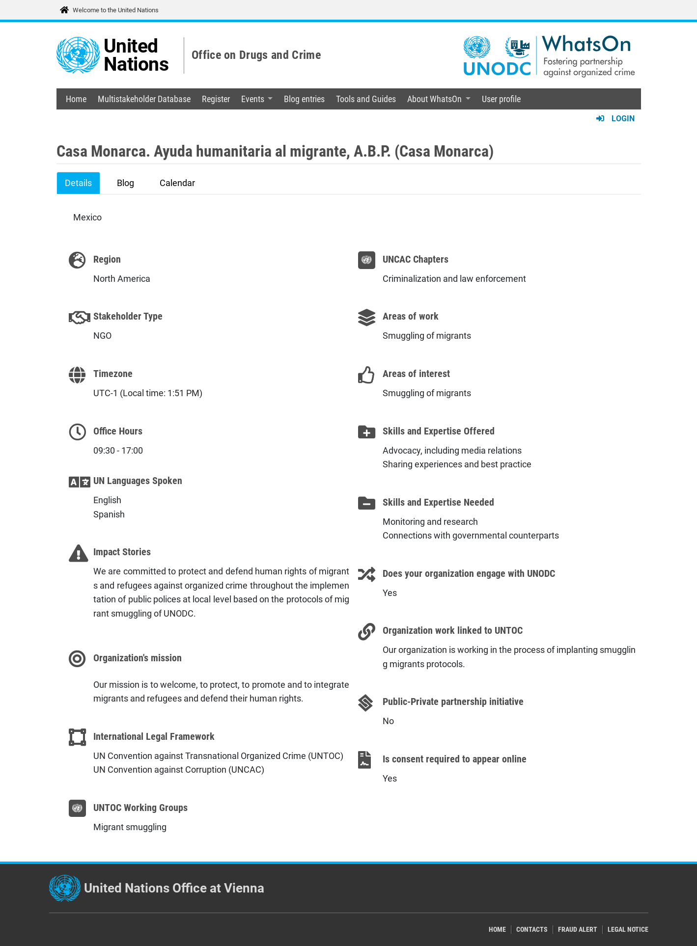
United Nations (136, 55)
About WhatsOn (434, 99)
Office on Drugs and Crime (256, 55)
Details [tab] (78, 183)
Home (76, 99)
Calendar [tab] (177, 183)
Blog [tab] (125, 183)
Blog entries (304, 99)
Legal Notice (628, 929)
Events (252, 99)
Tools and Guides (366, 99)
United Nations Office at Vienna (174, 888)
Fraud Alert (577, 929)
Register (216, 99)
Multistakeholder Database (144, 99)
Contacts (532, 929)
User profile (501, 99)
